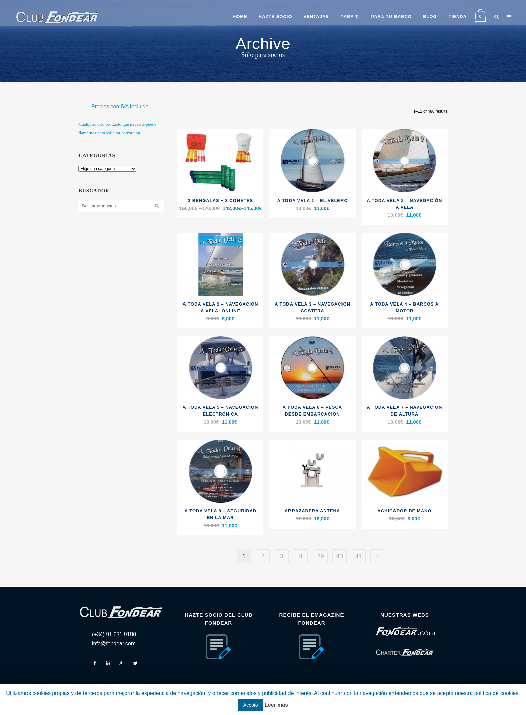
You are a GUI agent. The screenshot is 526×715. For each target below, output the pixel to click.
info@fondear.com (114, 643)
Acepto (250, 705)
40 (339, 556)
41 (358, 556)
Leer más (276, 705)
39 (320, 556)
